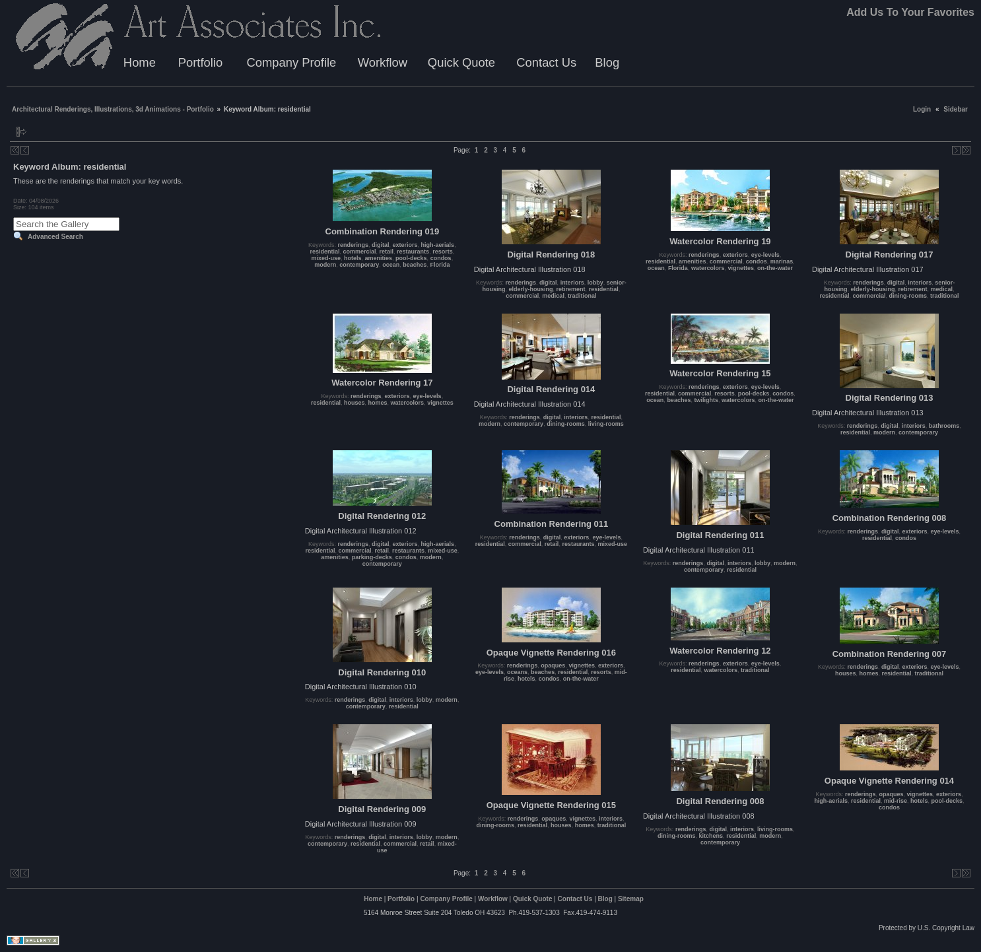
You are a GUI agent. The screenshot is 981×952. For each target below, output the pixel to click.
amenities (379, 258)
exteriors (405, 245)
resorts (442, 251)
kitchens (711, 836)
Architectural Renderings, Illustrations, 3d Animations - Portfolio (113, 109)
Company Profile (291, 62)
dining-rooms (908, 295)
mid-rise (895, 801)
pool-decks (411, 258)
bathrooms (944, 426)
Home (139, 62)
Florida (440, 264)
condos (441, 258)
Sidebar (955, 109)
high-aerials (438, 245)
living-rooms (606, 424)
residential (324, 251)
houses (354, 402)
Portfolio (200, 62)
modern (325, 264)
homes (378, 402)
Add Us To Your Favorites (910, 12)
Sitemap (631, 898)
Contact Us (546, 62)
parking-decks (372, 557)
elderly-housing (531, 289)
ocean (390, 264)
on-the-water (775, 268)
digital (380, 245)
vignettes (740, 268)
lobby (595, 282)
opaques (553, 665)
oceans (517, 672)
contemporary (359, 264)
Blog (607, 62)
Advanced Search (55, 236)
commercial (359, 251)
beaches (414, 264)
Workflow (382, 62)
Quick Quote (461, 62)
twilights (706, 400)
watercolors (708, 268)
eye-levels (765, 255)
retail (387, 251)
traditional (582, 295)
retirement (571, 289)
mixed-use (326, 258)
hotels (353, 258)
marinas (782, 261)
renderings (353, 245)
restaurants (413, 251)
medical (553, 295)
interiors (572, 282)
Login (922, 109)
